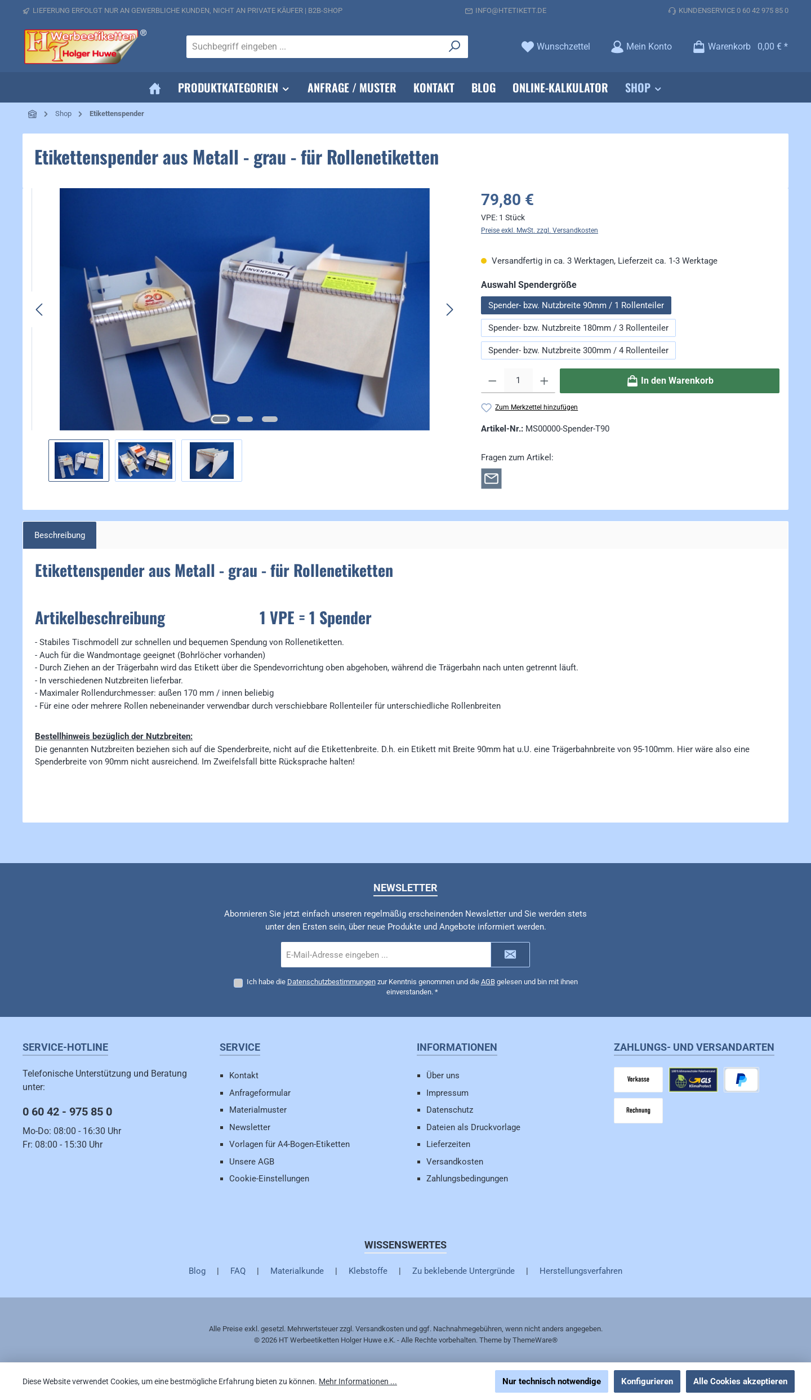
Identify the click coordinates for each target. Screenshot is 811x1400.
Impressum (447, 1093)
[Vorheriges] (40, 309)
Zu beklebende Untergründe (463, 1271)
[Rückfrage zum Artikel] (491, 478)
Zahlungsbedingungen (467, 1179)
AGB (488, 981)
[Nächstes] (449, 309)
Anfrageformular (260, 1093)
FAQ (238, 1271)
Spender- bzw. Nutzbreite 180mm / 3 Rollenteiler (578, 328)
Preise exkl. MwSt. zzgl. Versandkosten (539, 230)
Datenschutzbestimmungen (331, 981)
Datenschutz (449, 1110)
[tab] (59, 535)
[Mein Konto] (641, 46)
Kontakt (244, 1075)
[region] (245, 335)
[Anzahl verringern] (492, 380)
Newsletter (249, 1127)
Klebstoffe (368, 1271)
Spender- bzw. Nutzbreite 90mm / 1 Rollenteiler (576, 305)
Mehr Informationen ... (358, 1381)
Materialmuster (258, 1110)
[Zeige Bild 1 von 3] (220, 419)
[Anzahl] (518, 380)
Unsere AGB (251, 1162)
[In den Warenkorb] (669, 380)
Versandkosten (454, 1162)
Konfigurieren (647, 1381)
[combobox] (314, 46)
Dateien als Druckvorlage (473, 1127)
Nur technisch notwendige (551, 1381)
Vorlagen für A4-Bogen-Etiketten (289, 1144)
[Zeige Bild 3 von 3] (270, 419)
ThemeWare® (535, 1340)
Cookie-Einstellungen (269, 1179)
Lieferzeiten (448, 1144)
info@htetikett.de (510, 10)
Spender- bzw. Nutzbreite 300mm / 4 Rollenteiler (578, 350)
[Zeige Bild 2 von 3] (245, 419)
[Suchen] (455, 46)
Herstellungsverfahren (581, 1271)
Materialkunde (297, 1271)
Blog (197, 1271)
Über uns (443, 1075)
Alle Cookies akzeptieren (740, 1381)
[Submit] (510, 954)
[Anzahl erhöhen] (544, 380)
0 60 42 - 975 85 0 (67, 1111)
